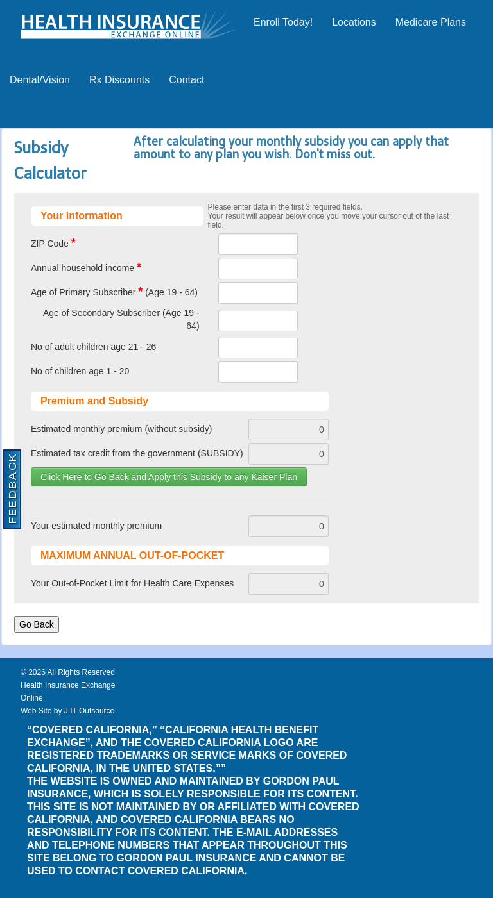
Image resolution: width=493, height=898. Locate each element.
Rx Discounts (119, 79)
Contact (186, 79)
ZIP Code (53, 243)
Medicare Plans (430, 22)
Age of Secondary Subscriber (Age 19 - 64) (121, 319)
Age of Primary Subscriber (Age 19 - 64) (114, 291)
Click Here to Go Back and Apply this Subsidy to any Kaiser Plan (168, 477)
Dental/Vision (40, 79)
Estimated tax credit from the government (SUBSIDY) (137, 453)
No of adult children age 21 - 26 (93, 347)
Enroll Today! (283, 22)
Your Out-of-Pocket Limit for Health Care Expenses (132, 583)
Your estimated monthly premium (96, 525)
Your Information (81, 215)
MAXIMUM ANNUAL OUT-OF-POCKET (132, 555)
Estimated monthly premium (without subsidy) (121, 429)
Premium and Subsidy (94, 400)
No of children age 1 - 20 (80, 371)
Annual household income (86, 267)
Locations (354, 22)
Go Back (36, 624)
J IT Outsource (89, 710)
